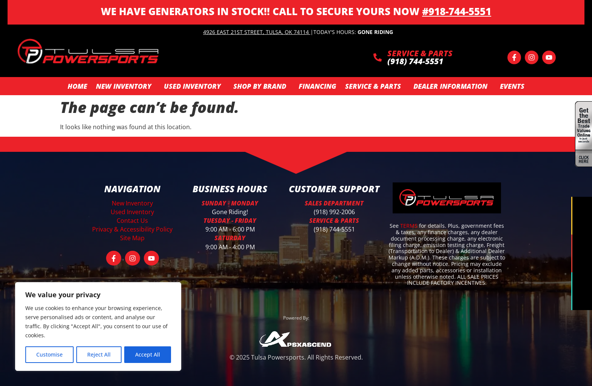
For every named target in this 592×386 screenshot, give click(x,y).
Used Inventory (194, 86)
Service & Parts (375, 86)
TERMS (409, 225)
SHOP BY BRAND (261, 86)
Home (77, 86)
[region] (98, 327)
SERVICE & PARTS (420, 53)
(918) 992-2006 (334, 212)
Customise (49, 354)
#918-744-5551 (456, 11)
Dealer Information (452, 86)
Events (512, 86)
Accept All (147, 354)
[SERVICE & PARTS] (377, 57)
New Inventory (125, 86)
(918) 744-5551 (334, 229)
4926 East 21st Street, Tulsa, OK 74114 (256, 32)
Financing (317, 86)
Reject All (99, 354)
